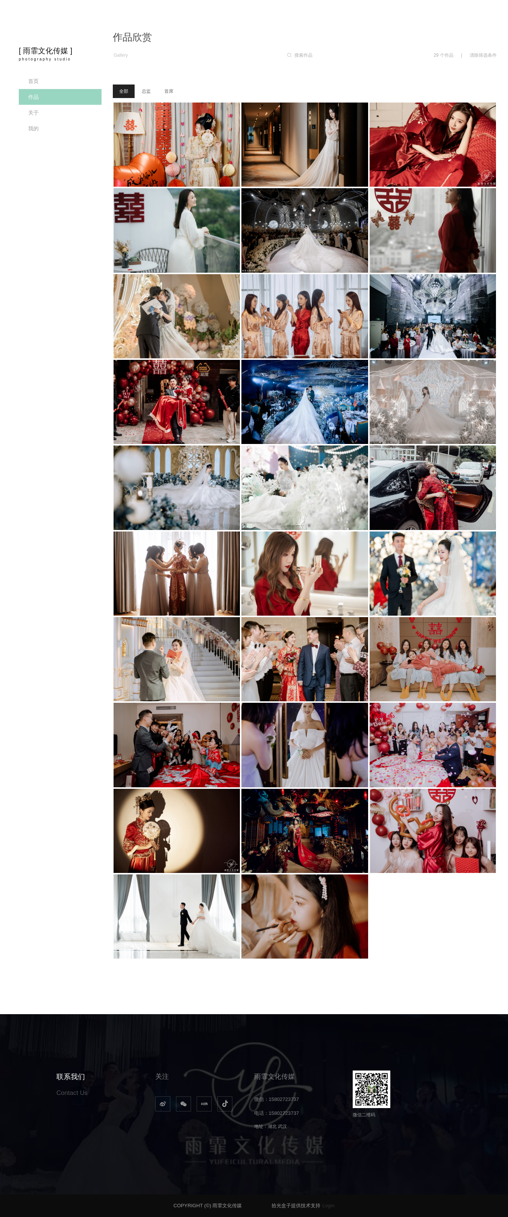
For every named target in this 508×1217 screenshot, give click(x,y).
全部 (123, 91)
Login (328, 1205)
